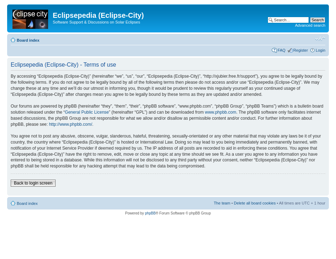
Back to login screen (33, 183)
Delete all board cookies (254, 203)
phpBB (150, 213)
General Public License (87, 112)
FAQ (281, 50)
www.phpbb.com (220, 112)
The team (222, 203)
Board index (28, 40)
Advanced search (310, 25)
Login (320, 50)
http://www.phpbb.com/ (70, 124)
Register (300, 50)
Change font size (320, 39)
